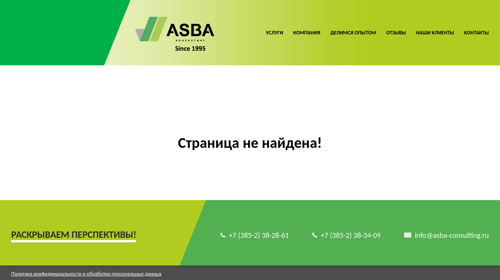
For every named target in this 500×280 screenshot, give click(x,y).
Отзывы (396, 32)
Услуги (274, 32)
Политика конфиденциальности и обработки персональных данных (86, 268)
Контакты (476, 32)
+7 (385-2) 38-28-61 (259, 229)
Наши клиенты (435, 32)
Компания (307, 32)
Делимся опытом (353, 32)
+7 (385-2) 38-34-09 (351, 229)
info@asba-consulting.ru (452, 229)
